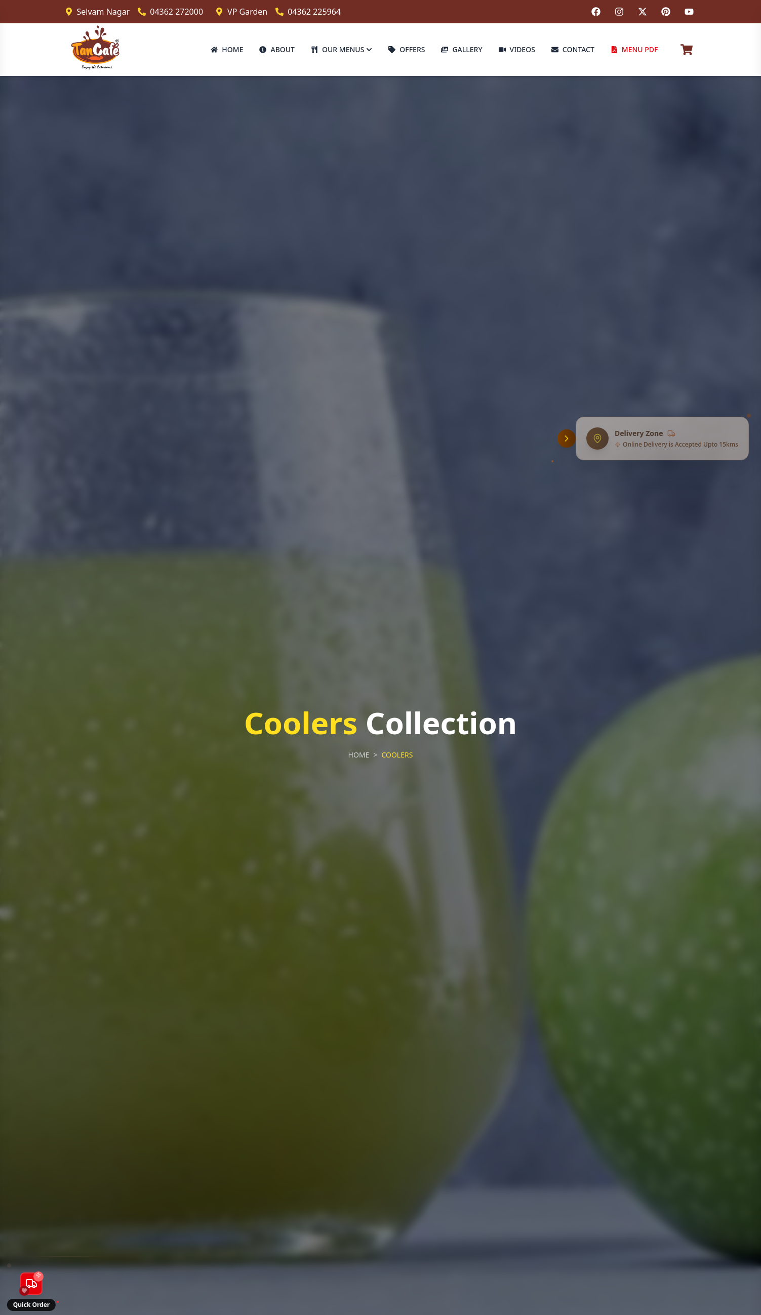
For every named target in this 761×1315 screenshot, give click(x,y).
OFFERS (406, 49)
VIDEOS (517, 49)
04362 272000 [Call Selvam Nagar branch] (170, 11)
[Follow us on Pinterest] (665, 11)
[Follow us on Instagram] (619, 11)
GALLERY (461, 49)
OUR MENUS (341, 49)
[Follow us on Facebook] (596, 11)
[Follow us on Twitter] (642, 11)
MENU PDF (634, 49)
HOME (227, 49)
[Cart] (686, 49)
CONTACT (572, 49)
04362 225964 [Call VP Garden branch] (308, 11)
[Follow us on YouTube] (689, 11)
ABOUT (277, 49)
